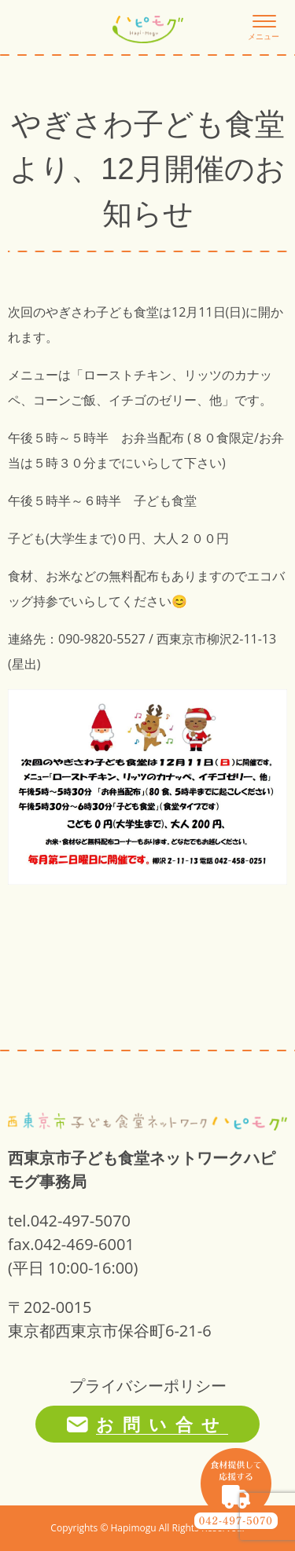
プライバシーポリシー (148, 1385)
